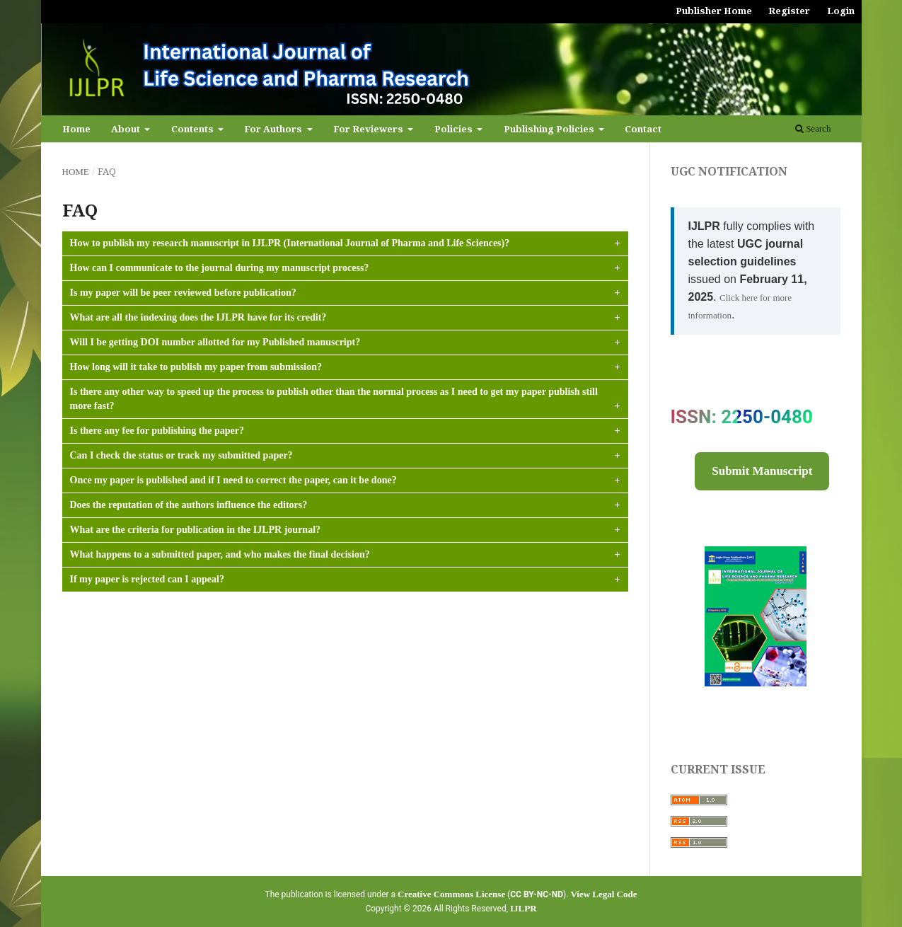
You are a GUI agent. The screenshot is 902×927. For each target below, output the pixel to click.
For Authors (274, 128)
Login (841, 10)
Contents (193, 128)
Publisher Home (714, 10)
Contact (643, 128)
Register (789, 10)
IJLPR (523, 908)
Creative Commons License (451, 894)
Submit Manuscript (762, 471)
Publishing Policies (550, 128)
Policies (454, 128)
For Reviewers (369, 128)
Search (813, 128)
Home (76, 128)
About (126, 128)
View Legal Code (603, 894)
